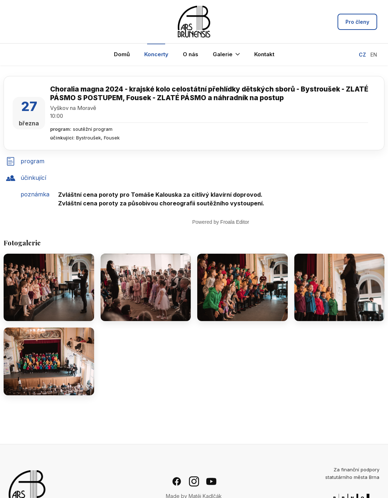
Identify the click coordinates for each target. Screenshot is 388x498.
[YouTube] (211, 481)
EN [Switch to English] (373, 55)
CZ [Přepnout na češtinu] (362, 55)
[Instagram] (194, 481)
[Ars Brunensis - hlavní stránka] (194, 21)
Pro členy (357, 22)
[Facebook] (177, 481)
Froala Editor (234, 222)
